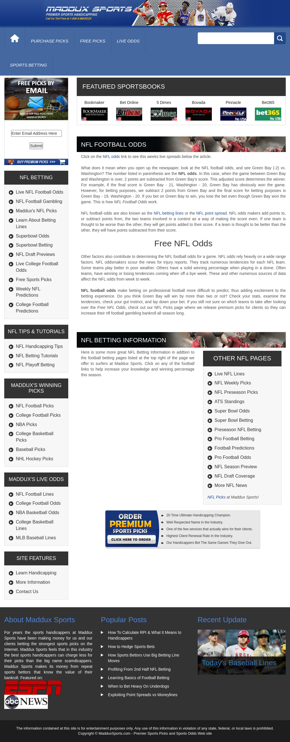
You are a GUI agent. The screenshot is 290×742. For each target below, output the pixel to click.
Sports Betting (28, 65)
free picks (92, 41)
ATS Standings (230, 401)
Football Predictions (235, 448)
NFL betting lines (169, 213)
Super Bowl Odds (232, 411)
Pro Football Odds (233, 457)
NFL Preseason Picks (236, 392)
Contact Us (27, 591)
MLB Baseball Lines (36, 537)
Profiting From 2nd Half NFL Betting (139, 669)
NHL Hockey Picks (34, 458)
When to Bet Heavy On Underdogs (138, 686)
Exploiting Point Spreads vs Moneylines (142, 694)
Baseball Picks (30, 449)
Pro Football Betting (235, 438)
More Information (33, 582)
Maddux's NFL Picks (36, 210)
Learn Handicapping (36, 572)
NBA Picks (26, 424)
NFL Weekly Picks (233, 382)
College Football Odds (38, 503)
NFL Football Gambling (39, 201)
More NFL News (231, 485)
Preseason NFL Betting (238, 429)
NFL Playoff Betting (35, 364)
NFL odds (111, 156)
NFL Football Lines (35, 494)
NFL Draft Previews (35, 254)
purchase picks (50, 41)
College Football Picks (38, 415)
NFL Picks (217, 497)
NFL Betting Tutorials (37, 355)
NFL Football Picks (35, 405)
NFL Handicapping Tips (39, 346)
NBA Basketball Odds (37, 512)
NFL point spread (211, 213)
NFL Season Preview (236, 466)
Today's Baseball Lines (239, 662)
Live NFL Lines (230, 373)
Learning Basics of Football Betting (138, 677)
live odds (128, 41)
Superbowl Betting (34, 245)
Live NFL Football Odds (39, 192)
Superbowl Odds (32, 236)
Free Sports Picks (34, 279)
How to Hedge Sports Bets (131, 646)
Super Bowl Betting (234, 420)
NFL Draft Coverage (235, 476)
